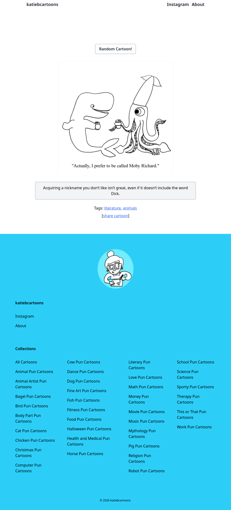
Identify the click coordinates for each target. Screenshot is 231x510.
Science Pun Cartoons (187, 374)
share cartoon (115, 215)
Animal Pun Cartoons (34, 371)
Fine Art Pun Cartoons (86, 390)
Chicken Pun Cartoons (35, 440)
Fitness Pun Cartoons (86, 409)
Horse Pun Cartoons (85, 453)
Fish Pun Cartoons (83, 400)
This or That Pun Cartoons (191, 414)
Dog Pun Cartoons (83, 381)
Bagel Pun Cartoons (33, 396)
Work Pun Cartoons (194, 427)
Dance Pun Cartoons (85, 371)
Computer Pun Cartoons (28, 468)
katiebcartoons (42, 4)
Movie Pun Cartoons (146, 411)
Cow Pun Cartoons (83, 362)
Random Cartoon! (115, 49)
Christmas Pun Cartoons (28, 452)
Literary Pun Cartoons (139, 364)
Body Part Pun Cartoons (28, 418)
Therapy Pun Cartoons (188, 399)
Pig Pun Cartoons (144, 446)
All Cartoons (26, 362)
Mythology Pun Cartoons (141, 433)
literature (112, 208)
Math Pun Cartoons (145, 386)
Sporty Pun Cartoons (195, 386)
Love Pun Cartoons (145, 377)
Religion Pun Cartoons (139, 458)
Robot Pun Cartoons (146, 470)
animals (130, 208)
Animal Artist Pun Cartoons (30, 384)
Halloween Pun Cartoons (89, 428)
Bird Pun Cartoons (31, 406)
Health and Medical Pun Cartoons (88, 441)
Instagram (24, 316)
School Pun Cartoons (195, 362)
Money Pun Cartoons (138, 399)
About (20, 325)
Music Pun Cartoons (146, 421)
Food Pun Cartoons (84, 419)
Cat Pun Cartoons (31, 430)
